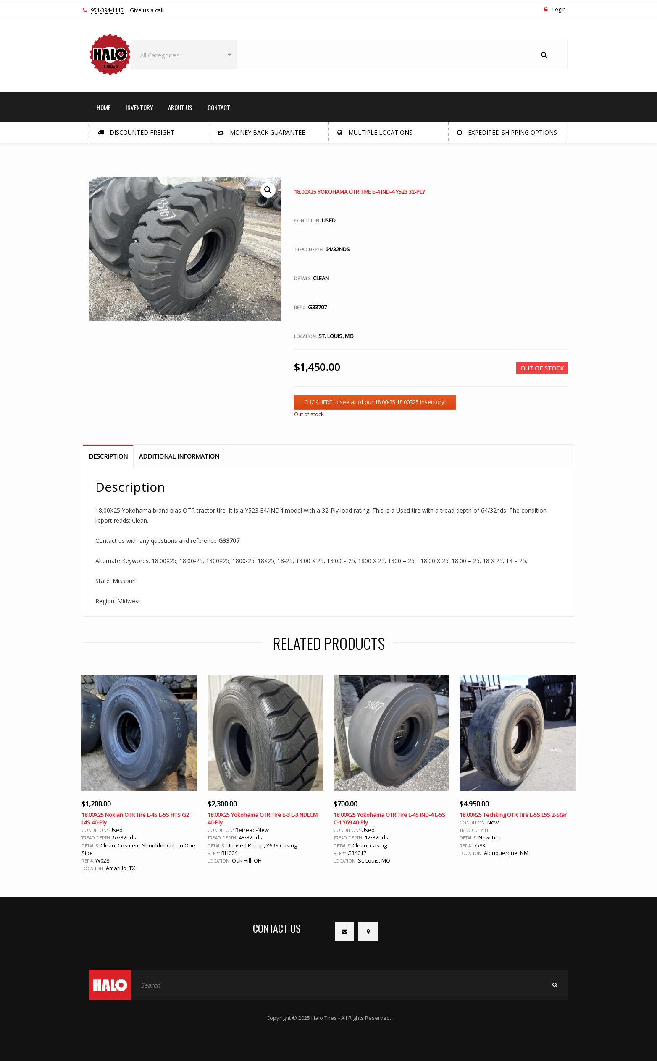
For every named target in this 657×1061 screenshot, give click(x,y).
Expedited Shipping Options (507, 132)
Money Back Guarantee (261, 132)
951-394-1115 (107, 10)
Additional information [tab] (179, 456)
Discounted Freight (136, 132)
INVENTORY (139, 107)
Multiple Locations (375, 132)
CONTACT (219, 107)
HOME (103, 107)
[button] (268, 190)
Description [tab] (108, 456)
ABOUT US (180, 107)
